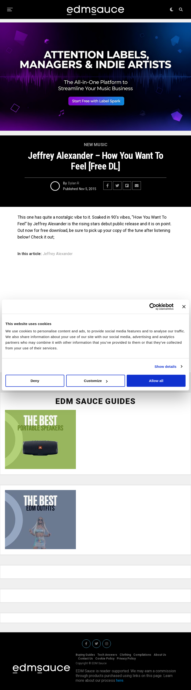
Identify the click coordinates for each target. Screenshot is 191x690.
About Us (160, 654)
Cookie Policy (104, 658)
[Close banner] (184, 306)
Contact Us (85, 658)
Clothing (125, 654)
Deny (34, 381)
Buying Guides (85, 654)
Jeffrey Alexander (58, 254)
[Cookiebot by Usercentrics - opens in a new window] (153, 306)
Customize (96, 381)
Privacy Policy (126, 658)
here (119, 680)
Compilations (142, 654)
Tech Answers (107, 654)
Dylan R (73, 183)
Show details (166, 367)
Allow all (156, 381)
